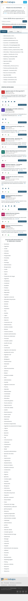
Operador (6, 389)
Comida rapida (7, 479)
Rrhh (5, 377)
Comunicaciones (8, 439)
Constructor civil (8, 322)
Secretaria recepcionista (10, 423)
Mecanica (6, 511)
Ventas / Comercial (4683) (9, 82)
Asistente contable (8, 375)
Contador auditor (8, 340)
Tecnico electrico (8, 403)
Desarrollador (7, 499)
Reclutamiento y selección (10, 506)
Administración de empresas (11, 548)
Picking (6, 562)
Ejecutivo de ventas (9, 453)
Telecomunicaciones (9, 368)
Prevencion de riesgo (9, 504)
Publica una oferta (19, 27)
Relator (6, 373)
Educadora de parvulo (9, 492)
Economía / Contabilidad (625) (10, 42)
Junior (5, 366)
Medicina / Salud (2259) (9, 59)
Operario (6, 320)
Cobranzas (6, 442)
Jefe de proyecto (8, 509)
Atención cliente (8, 529)
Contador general (8, 532)
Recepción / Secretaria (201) (10, 70)
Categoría (4, 31)
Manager (6, 539)
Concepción (17, 165)
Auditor (6, 410)
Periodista (6, 258)
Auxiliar (6, 430)
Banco (5, 456)
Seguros (6, 474)
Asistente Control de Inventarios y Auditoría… (14, 226)
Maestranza (7, 536)
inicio (5, 13)
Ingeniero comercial (9, 297)
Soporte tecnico (8, 405)
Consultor (6, 541)
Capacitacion (7, 460)
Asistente (6, 301)
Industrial (6, 543)
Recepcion (6, 486)
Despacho (6, 568)
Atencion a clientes (8, 564)
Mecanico (6, 317)
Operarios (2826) (7, 61)
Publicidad (6, 520)
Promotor (6, 338)
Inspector (6, 495)
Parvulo (6, 555)
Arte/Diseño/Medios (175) (9, 38)
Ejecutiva (6, 476)
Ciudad (11, 31)
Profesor (6, 287)
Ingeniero (6, 246)
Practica (6, 386)
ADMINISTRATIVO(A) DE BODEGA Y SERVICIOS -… (14, 196)
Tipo (18, 31)
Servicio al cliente (8, 465)
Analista (6, 313)
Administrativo (7, 264)
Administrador (7, 391)
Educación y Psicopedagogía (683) (11, 45)
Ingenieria (6, 446)
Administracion (8, 324)
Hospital (6, 545)
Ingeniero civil (7, 354)
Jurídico (6, 525)
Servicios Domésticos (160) (9, 77)
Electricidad (7, 416)
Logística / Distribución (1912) (10, 54)
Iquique (14, 198)
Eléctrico (6, 306)
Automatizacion (8, 421)
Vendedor (6, 285)
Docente (6, 345)
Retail (5, 449)
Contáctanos (4, 585)
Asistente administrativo (10, 334)
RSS (2, 583)
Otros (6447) (6, 63)
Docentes (6, 552)
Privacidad (6, 583)
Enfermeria (7, 488)
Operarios (6, 419)
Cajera (5, 274)
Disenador (6, 363)
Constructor (7, 347)
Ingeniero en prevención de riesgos (13, 426)
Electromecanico (8, 412)
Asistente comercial (9, 467)
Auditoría (6, 527)
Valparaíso (15, 152)
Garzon (6, 271)
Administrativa (7, 380)
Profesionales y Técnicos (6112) (11, 65)
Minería (6, 329)
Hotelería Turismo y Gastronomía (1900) (13, 49)
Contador (6, 251)
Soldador (6, 357)
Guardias (6, 481)
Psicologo (6, 262)
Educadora (6, 398)
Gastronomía (7, 458)
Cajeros (6, 428)
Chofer (5, 248)
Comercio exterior (8, 331)
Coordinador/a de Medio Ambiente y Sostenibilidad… (14, 109)
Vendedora (7, 281)
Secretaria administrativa (10, 451)
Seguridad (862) (7, 75)
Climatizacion (7, 444)
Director (6, 435)
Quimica (6, 472)
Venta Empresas (12, 585)
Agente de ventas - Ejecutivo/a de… (14, 138)
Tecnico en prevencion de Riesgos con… (15, 126)
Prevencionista (7, 361)
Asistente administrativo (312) (10, 40)
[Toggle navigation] (25, 2)
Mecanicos (6, 571)
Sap (5, 437)
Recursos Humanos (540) (9, 72)
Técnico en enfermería (9, 336)
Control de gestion (8, 400)
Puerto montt (7, 414)
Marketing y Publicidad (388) (10, 56)
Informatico (7, 396)
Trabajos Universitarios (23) (10, 79)
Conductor (6, 283)
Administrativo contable (10, 518)
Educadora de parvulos (9, 299)
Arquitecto (6, 308)
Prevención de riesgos (9, 276)
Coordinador (7, 393)
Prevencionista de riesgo (10, 534)
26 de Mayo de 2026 (9, 93)
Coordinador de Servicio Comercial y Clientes (14, 177)
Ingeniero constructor (9, 384)
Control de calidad (8, 407)
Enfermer (6, 253)
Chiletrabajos (13, 588)
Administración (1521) (8, 36)
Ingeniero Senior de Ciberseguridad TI (15, 91)
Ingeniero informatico (9, 515)
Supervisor (6, 290)
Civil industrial (7, 490)
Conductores (7, 469)
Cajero (5, 315)
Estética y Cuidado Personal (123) (11, 47)
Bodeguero (7, 359)
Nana (5, 502)
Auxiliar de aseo (8, 343)
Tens (5, 310)
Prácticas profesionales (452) (10, 68)
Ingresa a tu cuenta (7, 27)
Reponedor (7, 292)
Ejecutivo (6, 433)
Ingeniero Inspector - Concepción (13, 164)
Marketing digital (8, 559)
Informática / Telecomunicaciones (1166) (13, 52)
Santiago (11, 92)
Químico (6, 370)
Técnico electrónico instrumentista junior (15, 151)
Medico (6, 260)
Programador (7, 255)
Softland (6, 550)
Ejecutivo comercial (9, 497)
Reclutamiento (7, 557)
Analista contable (8, 327)
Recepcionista (7, 267)
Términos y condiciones (15, 583)
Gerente (6, 304)
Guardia (6, 382)
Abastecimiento (8, 463)
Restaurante (7, 483)
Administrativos (8, 522)
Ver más (5, 98)
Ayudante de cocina (9, 352)
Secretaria (6, 244)
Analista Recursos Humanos (12, 213)
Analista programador (9, 513)
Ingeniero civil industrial (10, 350)
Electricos (6, 566)
